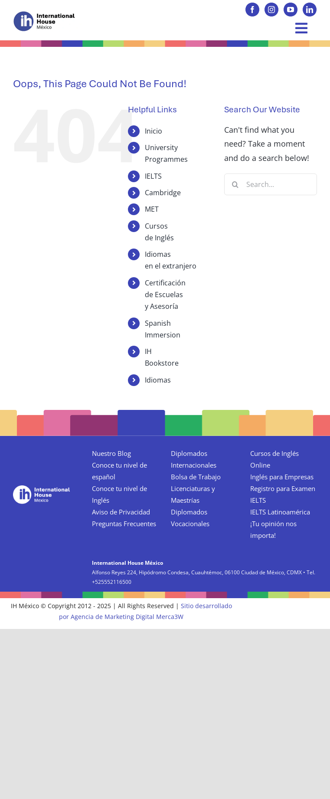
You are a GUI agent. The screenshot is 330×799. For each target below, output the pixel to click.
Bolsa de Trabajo (196, 476)
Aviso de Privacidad (121, 512)
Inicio (153, 131)
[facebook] (252, 9)
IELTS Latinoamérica (280, 512)
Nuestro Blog (111, 453)
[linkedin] (309, 9)
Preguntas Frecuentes (124, 523)
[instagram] (271, 9)
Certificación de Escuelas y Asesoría (165, 294)
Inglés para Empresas (282, 476)
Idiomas (158, 380)
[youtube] (290, 9)
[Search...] (270, 184)
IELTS (153, 176)
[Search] (235, 184)
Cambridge (163, 192)
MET (152, 209)
